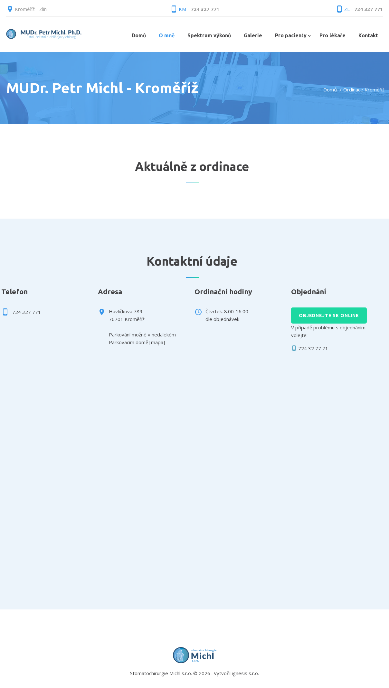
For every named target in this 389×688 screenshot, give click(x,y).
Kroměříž (25, 9)
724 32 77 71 (313, 348)
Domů (330, 89)
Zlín (43, 9)
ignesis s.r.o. (245, 673)
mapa (157, 342)
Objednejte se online (329, 315)
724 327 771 (205, 9)
